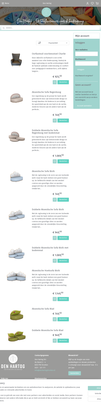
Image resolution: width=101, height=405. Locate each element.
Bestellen (63, 82)
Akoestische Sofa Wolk (43, 171)
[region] (34, 393)
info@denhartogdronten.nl (45, 370)
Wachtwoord (80, 59)
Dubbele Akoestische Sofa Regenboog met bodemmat (46, 131)
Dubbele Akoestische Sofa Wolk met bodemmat (50, 249)
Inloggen (80, 70)
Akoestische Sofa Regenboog (46, 92)
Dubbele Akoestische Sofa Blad (47, 330)
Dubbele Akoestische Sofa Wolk (48, 209)
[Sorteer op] (52, 43)
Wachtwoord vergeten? (84, 76)
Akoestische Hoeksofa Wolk (46, 270)
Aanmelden (74, 373)
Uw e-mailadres (81, 50)
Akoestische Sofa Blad (43, 309)
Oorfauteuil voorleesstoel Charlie (49, 54)
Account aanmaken (84, 106)
